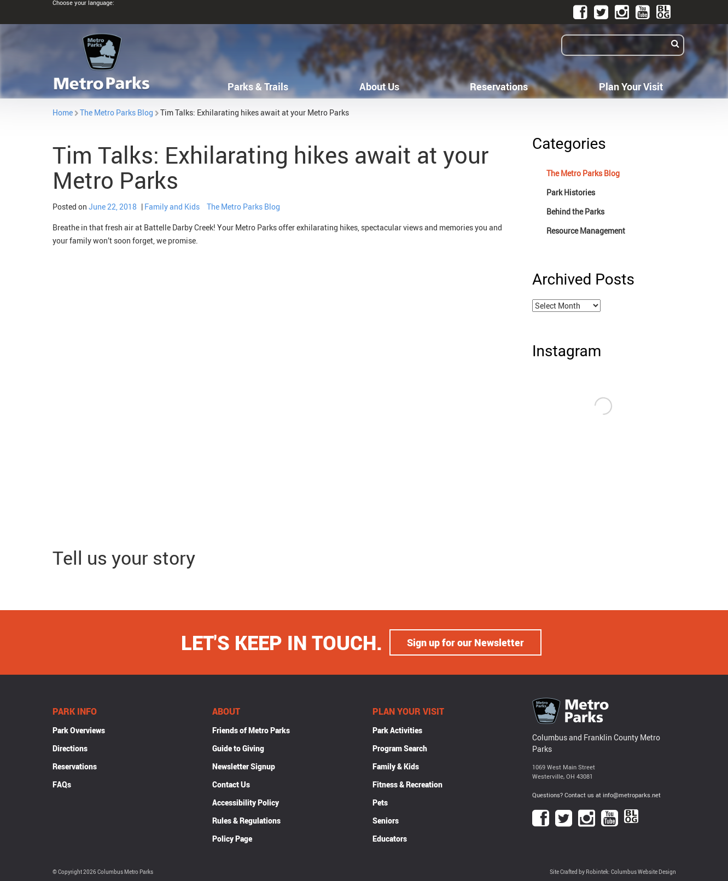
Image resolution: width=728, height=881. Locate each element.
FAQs (62, 784)
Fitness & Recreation (407, 784)
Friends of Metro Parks (251, 730)
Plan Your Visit (631, 86)
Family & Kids (395, 766)
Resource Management (585, 230)
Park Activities (397, 730)
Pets (380, 802)
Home (63, 112)
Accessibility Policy (245, 802)
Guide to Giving (238, 748)
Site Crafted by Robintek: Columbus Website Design (613, 872)
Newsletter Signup (243, 766)
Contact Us (231, 784)
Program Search (399, 748)
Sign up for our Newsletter (465, 642)
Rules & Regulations (246, 820)
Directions (70, 748)
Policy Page (232, 838)
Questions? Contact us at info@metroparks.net (596, 795)
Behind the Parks (575, 211)
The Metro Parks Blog (116, 112)
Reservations (499, 86)
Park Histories (570, 192)
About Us (379, 86)
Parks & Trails (258, 86)
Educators (389, 838)
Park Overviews (79, 730)
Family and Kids (172, 206)
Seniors (385, 820)
